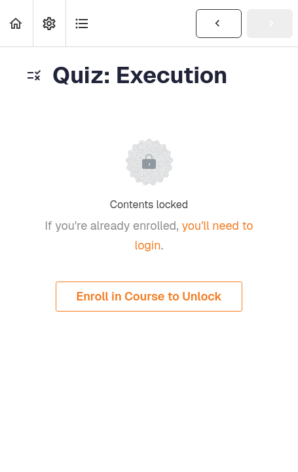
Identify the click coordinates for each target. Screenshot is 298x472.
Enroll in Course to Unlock (149, 296)
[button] (16, 23)
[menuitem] (49, 23)
